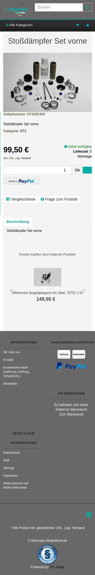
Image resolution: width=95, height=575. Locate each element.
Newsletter (10, 383)
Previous (11, 291)
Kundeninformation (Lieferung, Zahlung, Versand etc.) (16, 372)
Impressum (10, 475)
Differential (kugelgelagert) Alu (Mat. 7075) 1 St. (47, 293)
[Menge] (37, 170)
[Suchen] (59, 7)
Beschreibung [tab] (18, 222)
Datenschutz (11, 452)
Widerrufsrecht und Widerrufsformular (15, 485)
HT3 (23, 131)
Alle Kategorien (19, 25)
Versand (26, 158)
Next (83, 291)
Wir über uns (11, 352)
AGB (6, 460)
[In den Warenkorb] (87, 170)
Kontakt (8, 359)
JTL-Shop (57, 567)
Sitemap (8, 468)
